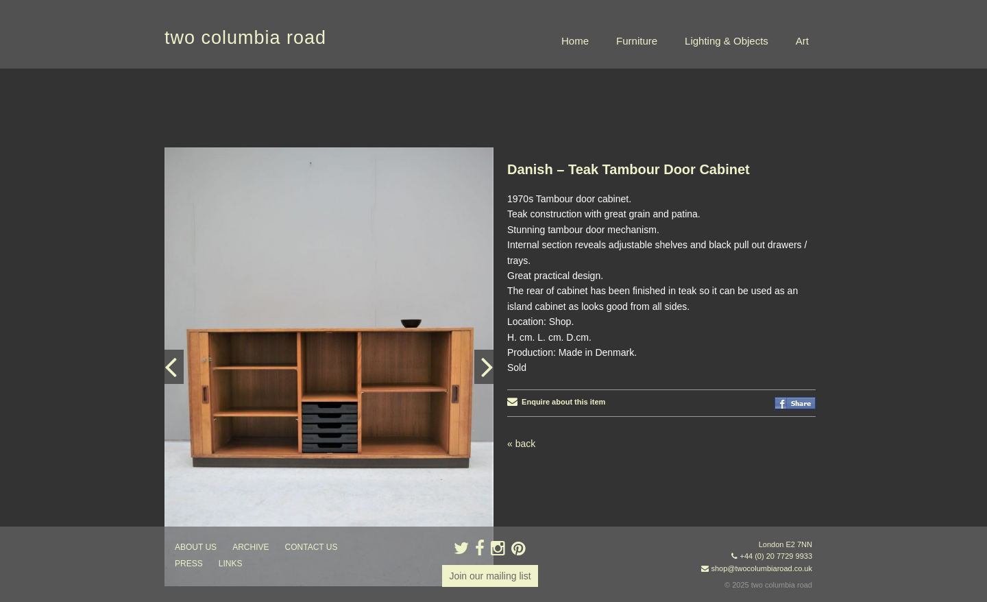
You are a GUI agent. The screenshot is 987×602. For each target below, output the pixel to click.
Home (575, 41)
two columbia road (245, 37)
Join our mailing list (490, 575)
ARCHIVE (250, 547)
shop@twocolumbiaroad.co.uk (761, 568)
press (189, 563)
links (231, 563)
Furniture (636, 41)
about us (196, 547)
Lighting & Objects (726, 41)
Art (802, 41)
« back (521, 443)
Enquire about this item (556, 402)
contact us (311, 547)
